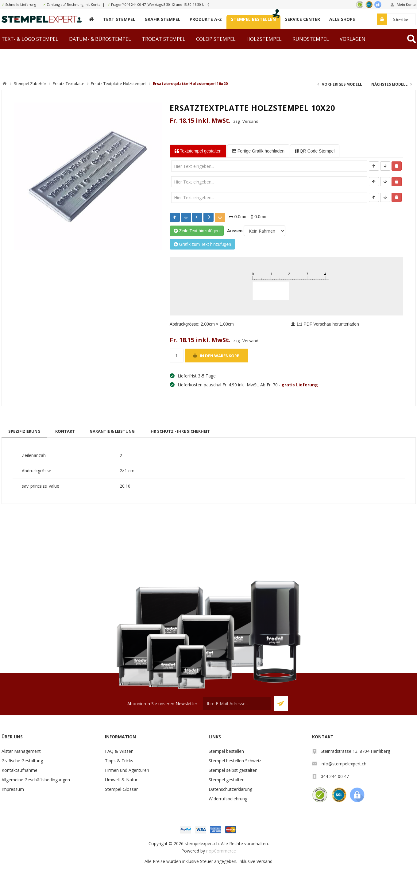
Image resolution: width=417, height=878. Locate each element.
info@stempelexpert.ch (343, 764)
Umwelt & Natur (121, 780)
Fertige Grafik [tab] (258, 151)
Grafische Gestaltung (22, 761)
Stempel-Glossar (121, 789)
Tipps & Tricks (119, 761)
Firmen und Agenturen (127, 770)
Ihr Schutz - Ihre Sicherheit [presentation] (179, 431)
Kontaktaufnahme (19, 770)
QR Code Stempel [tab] (315, 151)
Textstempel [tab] (198, 151)
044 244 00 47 (135, 4)
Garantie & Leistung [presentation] (112, 431)
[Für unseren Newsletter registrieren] (237, 703)
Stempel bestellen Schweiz (235, 761)
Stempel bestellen (226, 751)
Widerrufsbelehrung (228, 799)
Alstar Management (21, 751)
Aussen (234, 230)
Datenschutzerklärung (230, 789)
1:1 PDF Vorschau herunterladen (325, 324)
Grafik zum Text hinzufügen (202, 244)
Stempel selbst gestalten (233, 770)
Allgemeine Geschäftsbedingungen (36, 780)
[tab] (24, 431)
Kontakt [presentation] (65, 431)
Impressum (13, 789)
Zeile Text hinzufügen (197, 230)
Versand (264, 861)
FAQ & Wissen (119, 751)
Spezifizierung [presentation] (24, 431)
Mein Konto (406, 4)
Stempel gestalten (227, 780)
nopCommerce (221, 851)
